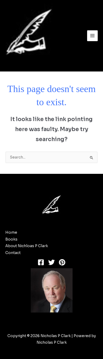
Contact (13, 253)
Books (11, 239)
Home (11, 232)
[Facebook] (41, 262)
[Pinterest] (62, 262)
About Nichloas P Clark (26, 246)
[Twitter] (51, 262)
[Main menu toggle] (92, 35)
